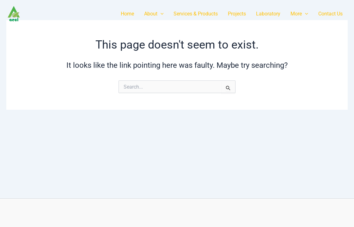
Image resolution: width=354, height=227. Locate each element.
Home (127, 14)
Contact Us (330, 14)
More (299, 13)
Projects (237, 14)
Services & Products (196, 14)
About (154, 13)
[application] (160, 13)
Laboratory (268, 14)
